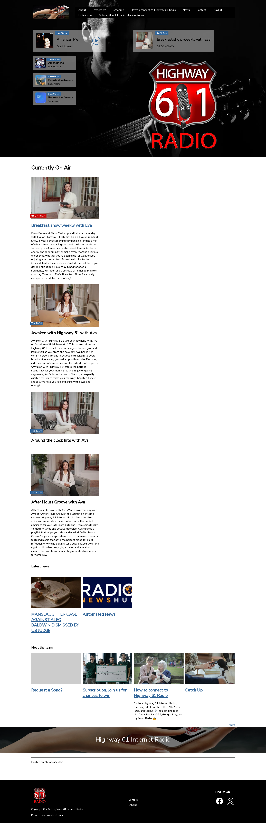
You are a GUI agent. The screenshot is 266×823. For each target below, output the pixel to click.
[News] (186, 10)
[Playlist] (217, 10)
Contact (133, 799)
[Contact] (201, 10)
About (133, 805)
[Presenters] (99, 10)
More (232, 725)
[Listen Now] (85, 15)
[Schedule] (118, 10)
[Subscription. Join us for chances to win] (122, 15)
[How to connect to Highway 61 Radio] (153, 10)
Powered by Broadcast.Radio (47, 815)
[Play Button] (96, 41)
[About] (82, 10)
